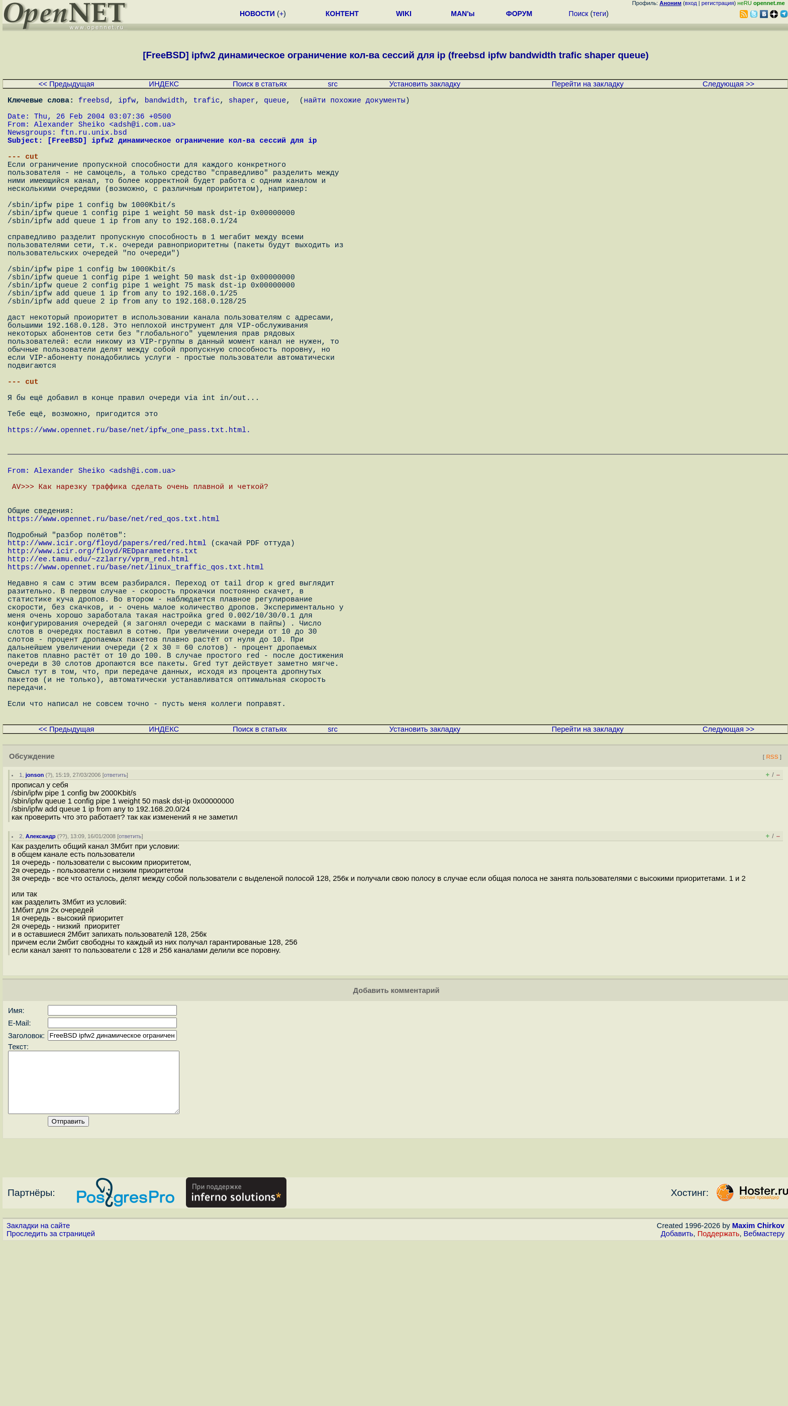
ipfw (127, 101)
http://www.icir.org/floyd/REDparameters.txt (103, 663)
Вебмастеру (764, 1396)
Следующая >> (728, 84)
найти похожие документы (354, 101)
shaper (242, 101)
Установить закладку (425, 84)
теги (599, 14)
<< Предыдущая (66, 84)
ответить (115, 926)
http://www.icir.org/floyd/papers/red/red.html (107, 653)
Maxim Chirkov (758, 1388)
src (333, 84)
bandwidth (164, 101)
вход (691, 3)
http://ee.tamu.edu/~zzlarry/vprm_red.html (98, 673)
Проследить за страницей (51, 1396)
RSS (772, 907)
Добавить (677, 1396)
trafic (206, 101)
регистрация (718, 3)
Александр (41, 987)
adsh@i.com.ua (142, 132)
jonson (35, 926)
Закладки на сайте (38, 1388)
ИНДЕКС (164, 84)
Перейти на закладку (588, 84)
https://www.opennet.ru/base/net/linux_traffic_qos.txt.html (136, 683)
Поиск (578, 14)
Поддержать (719, 1396)
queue (275, 101)
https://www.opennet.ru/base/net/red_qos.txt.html (114, 623)
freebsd (94, 101)
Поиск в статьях (260, 84)
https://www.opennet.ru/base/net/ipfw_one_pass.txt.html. (129, 514)
